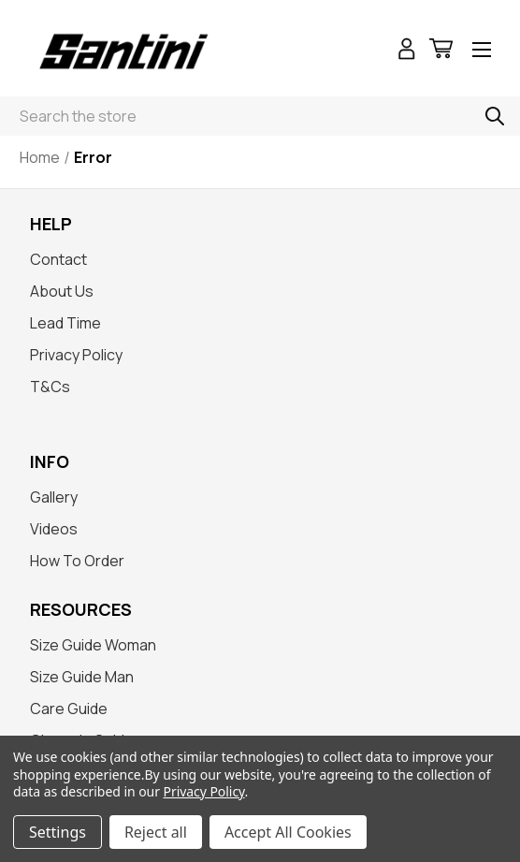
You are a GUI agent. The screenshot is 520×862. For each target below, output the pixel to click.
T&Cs (50, 386)
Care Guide (69, 708)
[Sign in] (406, 51)
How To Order (77, 560)
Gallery (54, 497)
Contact (58, 259)
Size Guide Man (82, 676)
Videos (54, 529)
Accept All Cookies (288, 832)
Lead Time (65, 323)
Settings (57, 832)
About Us (62, 291)
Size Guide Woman (93, 645)
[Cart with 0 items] (441, 51)
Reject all (155, 832)
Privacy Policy (76, 354)
